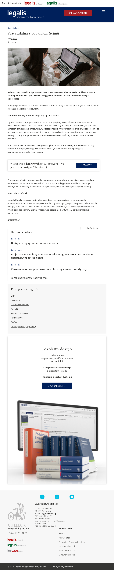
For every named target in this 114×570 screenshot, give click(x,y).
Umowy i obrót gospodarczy (23, 326)
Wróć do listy (93, 228)
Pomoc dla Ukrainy (19, 313)
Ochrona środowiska (20, 304)
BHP (13, 296)
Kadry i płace (13, 28)
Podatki (14, 309)
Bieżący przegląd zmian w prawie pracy (34, 243)
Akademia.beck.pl (67, 550)
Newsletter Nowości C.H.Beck (72, 542)
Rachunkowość (17, 317)
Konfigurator (64, 537)
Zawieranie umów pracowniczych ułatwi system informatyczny (49, 269)
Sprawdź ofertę (78, 13)
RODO (14, 322)
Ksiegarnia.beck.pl (67, 546)
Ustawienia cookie (67, 554)
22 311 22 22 (21, 533)
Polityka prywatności (63, 566)
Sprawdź (86, 165)
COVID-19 (15, 300)
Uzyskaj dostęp (57, 385)
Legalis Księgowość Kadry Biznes (29, 277)
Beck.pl (62, 533)
